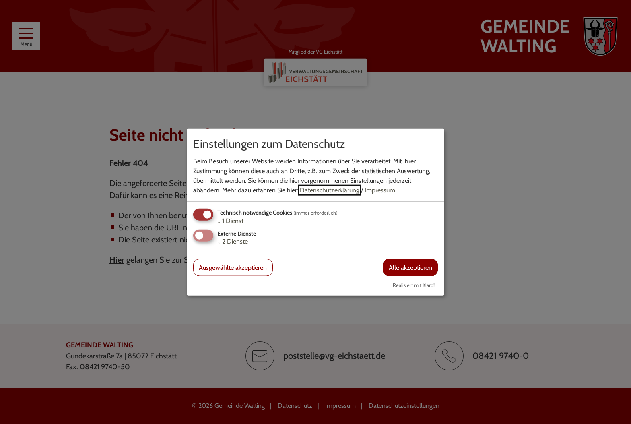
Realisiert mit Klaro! (414, 285)
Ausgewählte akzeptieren (233, 267)
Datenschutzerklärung (329, 190)
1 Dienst (230, 220)
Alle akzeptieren (410, 267)
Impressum (380, 190)
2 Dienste (232, 241)
